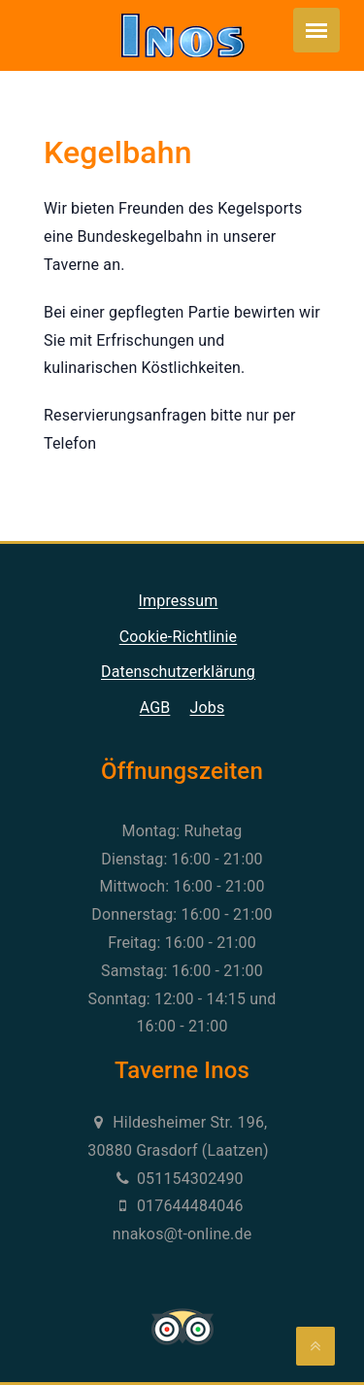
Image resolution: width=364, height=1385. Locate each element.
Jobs (207, 707)
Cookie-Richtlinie (178, 636)
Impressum (178, 600)
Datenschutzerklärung (178, 671)
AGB (155, 707)
